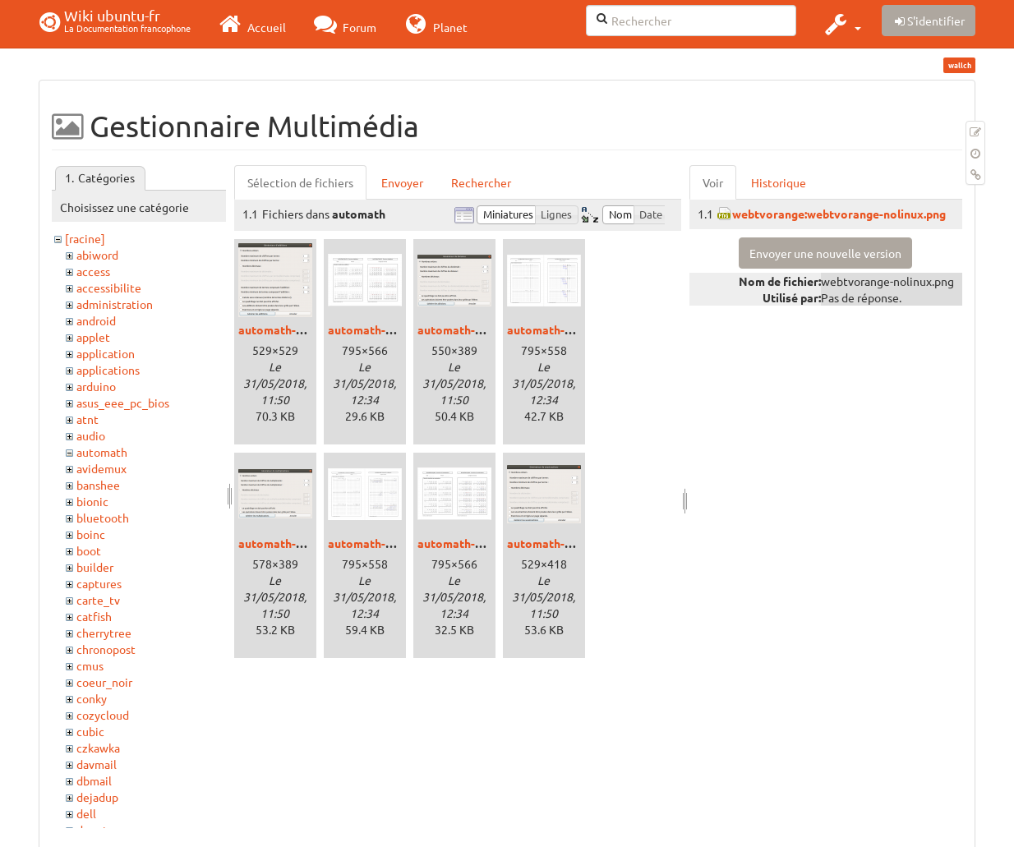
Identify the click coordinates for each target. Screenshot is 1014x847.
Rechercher (481, 182)
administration (114, 304)
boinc (90, 534)
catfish (94, 616)
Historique (778, 182)
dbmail (94, 780)
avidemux (101, 468)
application (105, 353)
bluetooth (102, 517)
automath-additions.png (303, 329)
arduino (96, 386)
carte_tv (98, 599)
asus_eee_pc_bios (122, 402)
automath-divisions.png (481, 329)
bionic (92, 501)
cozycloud (102, 714)
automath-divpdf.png (563, 329)
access (93, 271)
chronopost (106, 649)
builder (94, 566)
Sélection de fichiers (300, 182)
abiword (97, 254)
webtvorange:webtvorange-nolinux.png (839, 213)
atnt (87, 419)
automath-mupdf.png (384, 543)
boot (88, 550)
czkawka (98, 747)
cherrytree (103, 632)
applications (108, 369)
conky (91, 698)
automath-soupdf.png (475, 543)
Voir (713, 182)
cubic (90, 731)
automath (101, 451)
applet (93, 336)
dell (86, 813)
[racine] (85, 238)
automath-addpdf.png (386, 329)
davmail (96, 764)
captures (99, 583)
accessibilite (108, 287)
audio (90, 435)
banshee (98, 484)
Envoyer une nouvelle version (825, 253)
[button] (841, 24)
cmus (90, 665)
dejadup (97, 796)
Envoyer (402, 182)
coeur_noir (104, 681)
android (96, 320)
